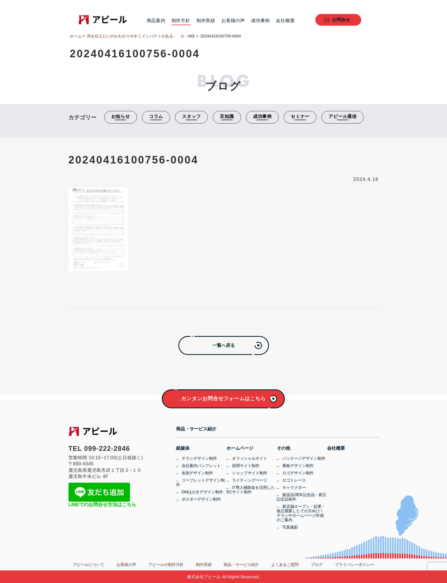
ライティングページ (249, 480)
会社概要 (285, 20)
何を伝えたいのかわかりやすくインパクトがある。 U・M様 (141, 36)
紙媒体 (183, 448)
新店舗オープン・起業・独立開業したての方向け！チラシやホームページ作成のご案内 (301, 513)
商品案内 (156, 20)
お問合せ (341, 19)
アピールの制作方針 (166, 564)
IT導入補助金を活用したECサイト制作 (250, 489)
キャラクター (294, 487)
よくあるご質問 (285, 564)
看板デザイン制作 (298, 465)
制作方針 (181, 20)
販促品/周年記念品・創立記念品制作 (302, 496)
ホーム (76, 36)
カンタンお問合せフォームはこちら (223, 398)
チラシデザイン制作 (199, 458)
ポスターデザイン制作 (201, 499)
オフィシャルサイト (249, 458)
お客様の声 (233, 20)
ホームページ (239, 448)
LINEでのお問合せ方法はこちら (102, 504)
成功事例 (260, 20)
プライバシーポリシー (354, 564)
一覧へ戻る (223, 345)
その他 (283, 448)
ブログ (317, 564)
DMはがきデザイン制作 (202, 492)
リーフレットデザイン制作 (200, 482)
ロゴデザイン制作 (298, 473)
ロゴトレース (294, 480)
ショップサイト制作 (249, 473)
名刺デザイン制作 (197, 473)
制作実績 (206, 20)
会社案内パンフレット (201, 465)
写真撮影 (290, 527)
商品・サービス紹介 (196, 429)
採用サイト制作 (245, 465)
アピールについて (88, 564)
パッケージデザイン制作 (303, 458)
